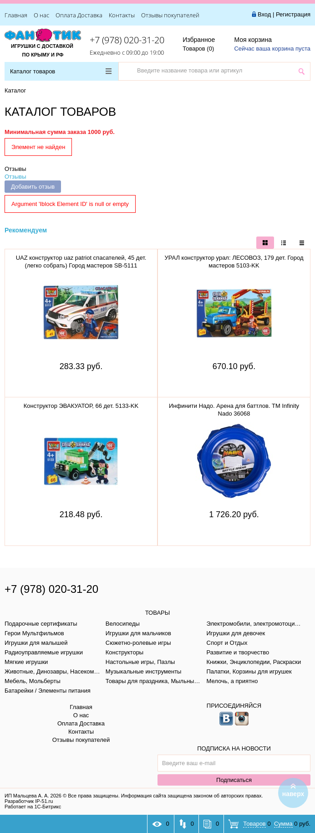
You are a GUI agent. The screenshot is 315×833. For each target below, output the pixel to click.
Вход (264, 14)
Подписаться (234, 779)
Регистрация (293, 14)
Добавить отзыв (33, 186)
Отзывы (15, 168)
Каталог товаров (61, 71)
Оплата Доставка (79, 15)
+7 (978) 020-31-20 (127, 40)
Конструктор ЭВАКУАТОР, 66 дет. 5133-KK (81, 405)
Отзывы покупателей (170, 15)
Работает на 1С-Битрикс (33, 806)
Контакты (122, 15)
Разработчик (29, 801)
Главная (16, 15)
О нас (41, 15)
